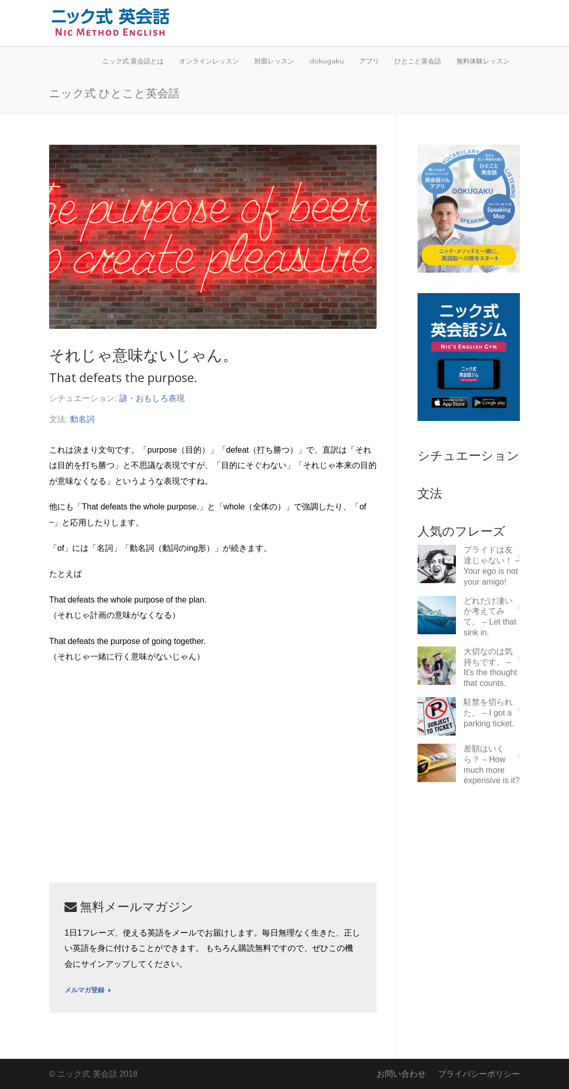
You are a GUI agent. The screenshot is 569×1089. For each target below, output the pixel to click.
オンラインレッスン (209, 61)
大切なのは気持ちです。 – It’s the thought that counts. (490, 667)
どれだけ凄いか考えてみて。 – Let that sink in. (490, 616)
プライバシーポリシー (479, 1074)
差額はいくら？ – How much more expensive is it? (491, 764)
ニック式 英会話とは (133, 61)
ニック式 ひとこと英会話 (114, 92)
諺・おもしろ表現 (152, 398)
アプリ (369, 61)
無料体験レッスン (483, 61)
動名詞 (82, 419)
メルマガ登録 (87, 990)
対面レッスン (274, 61)
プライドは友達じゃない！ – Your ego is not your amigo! (491, 565)
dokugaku (327, 61)
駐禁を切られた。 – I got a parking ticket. (489, 713)
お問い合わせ (401, 1074)
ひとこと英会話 (418, 61)
